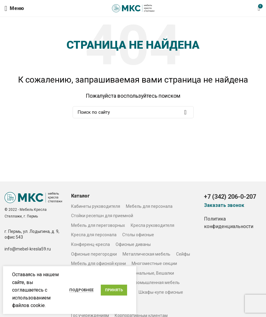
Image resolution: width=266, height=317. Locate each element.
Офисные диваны (133, 244)
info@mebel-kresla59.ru (28, 249)
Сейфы (183, 254)
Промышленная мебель (156, 282)
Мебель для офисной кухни (98, 263)
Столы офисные (138, 234)
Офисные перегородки (94, 254)
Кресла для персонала (94, 234)
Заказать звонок (224, 205)
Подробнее (81, 290)
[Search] (133, 112)
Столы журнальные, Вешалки (144, 273)
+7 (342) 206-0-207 (230, 196)
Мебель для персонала (149, 206)
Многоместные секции (154, 263)
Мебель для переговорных (98, 225)
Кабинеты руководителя (95, 206)
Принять (114, 290)
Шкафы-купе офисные (161, 292)
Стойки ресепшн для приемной (102, 215)
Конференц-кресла (90, 244)
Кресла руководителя (152, 225)
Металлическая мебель (146, 254)
